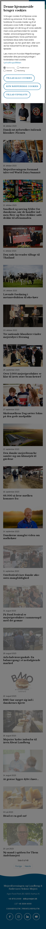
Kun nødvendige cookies (22, 86)
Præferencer (24, 68)
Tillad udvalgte (17, 94)
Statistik (9, 71)
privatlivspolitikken (12, 62)
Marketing (21, 71)
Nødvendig (10, 68)
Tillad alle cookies (19, 78)
